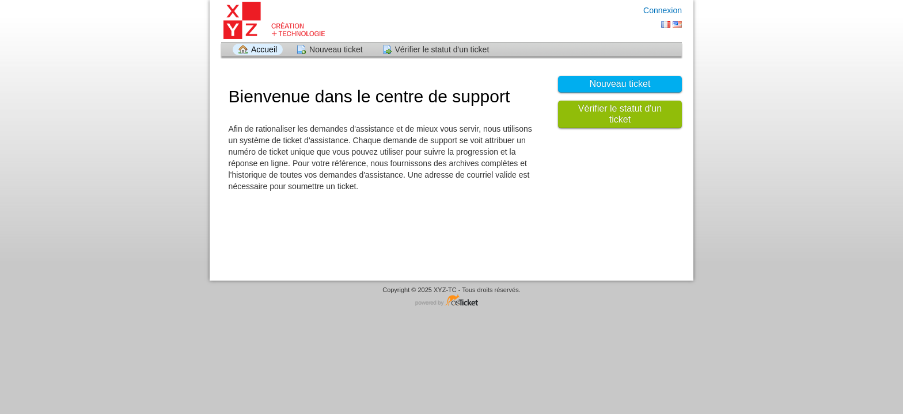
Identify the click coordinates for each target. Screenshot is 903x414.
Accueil (264, 49)
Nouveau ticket (336, 49)
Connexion (662, 10)
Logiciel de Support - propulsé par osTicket (451, 301)
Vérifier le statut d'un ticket (442, 49)
